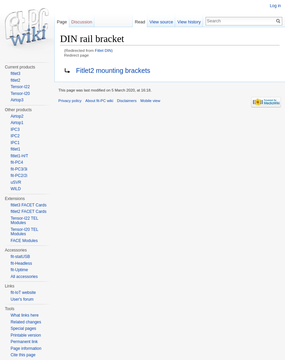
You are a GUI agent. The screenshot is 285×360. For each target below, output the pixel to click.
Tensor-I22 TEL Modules (24, 220)
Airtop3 (17, 100)
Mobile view (150, 101)
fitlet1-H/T (19, 156)
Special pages (23, 328)
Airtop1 (17, 122)
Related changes (26, 322)
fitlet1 (15, 149)
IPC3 (15, 129)
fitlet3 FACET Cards (28, 205)
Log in (275, 5)
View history (189, 21)
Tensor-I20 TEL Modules (24, 232)
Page (62, 21)
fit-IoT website (23, 292)
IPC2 (15, 136)
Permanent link (24, 341)
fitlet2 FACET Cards (28, 211)
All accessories (24, 276)
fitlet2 (15, 80)
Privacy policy (69, 101)
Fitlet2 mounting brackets (113, 70)
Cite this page (23, 355)
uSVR (16, 182)
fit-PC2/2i (19, 175)
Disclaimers (127, 101)
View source (161, 21)
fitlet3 (15, 73)
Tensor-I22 (20, 86)
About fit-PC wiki (99, 101)
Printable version (26, 335)
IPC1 (15, 142)
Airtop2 (17, 116)
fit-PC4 (17, 162)
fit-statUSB (20, 256)
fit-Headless (21, 263)
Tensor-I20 (20, 93)
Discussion (81, 21)
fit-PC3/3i (19, 169)
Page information (26, 348)
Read (140, 21)
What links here (25, 315)
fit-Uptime (19, 269)
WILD (16, 188)
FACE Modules (24, 240)
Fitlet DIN (103, 50)
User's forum (22, 299)
